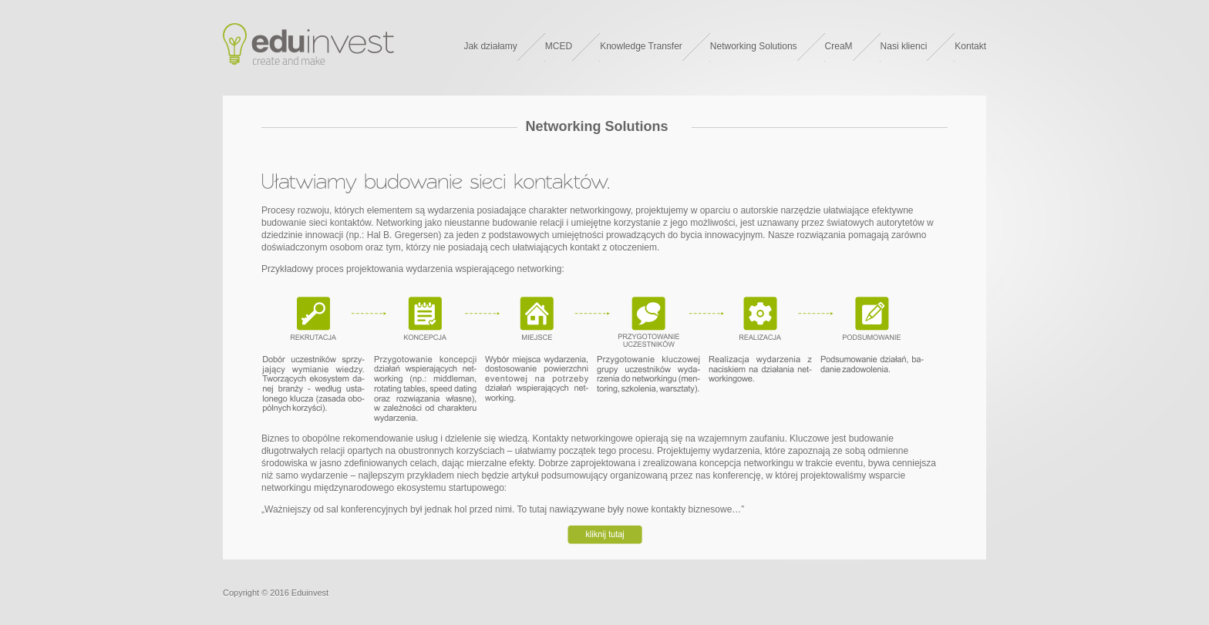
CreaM (839, 46)
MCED (558, 46)
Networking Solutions (753, 46)
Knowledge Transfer (641, 46)
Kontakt (970, 46)
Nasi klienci (904, 46)
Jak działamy (490, 46)
